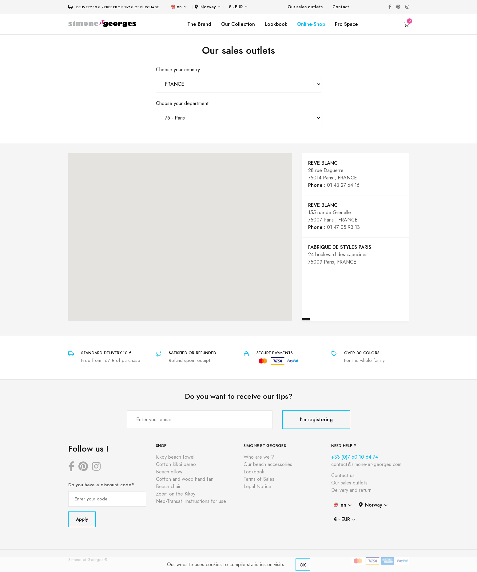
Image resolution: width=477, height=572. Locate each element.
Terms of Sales (259, 479)
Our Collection (238, 24)
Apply (82, 519)
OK (303, 565)
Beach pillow (169, 471)
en (176, 7)
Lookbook (276, 24)
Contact (340, 7)
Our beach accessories (268, 464)
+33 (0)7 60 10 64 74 (354, 457)
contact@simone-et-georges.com (366, 464)
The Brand (199, 24)
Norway (205, 7)
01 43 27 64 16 (343, 185)
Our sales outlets (305, 7)
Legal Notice (257, 486)
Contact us (343, 475)
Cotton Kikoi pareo (176, 464)
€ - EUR (236, 7)
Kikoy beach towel (175, 457)
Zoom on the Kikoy (175, 494)
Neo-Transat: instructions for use (191, 501)
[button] (200, 280)
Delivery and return (351, 490)
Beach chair (168, 486)
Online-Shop (311, 24)
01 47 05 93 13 (343, 227)
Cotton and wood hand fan (184, 479)
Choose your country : (179, 69)
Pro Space (346, 24)
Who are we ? (259, 457)
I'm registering (316, 419)
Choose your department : (184, 103)
